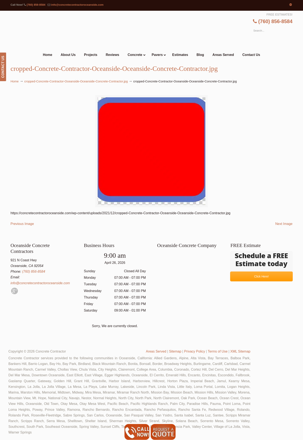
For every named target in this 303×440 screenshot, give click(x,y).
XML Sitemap (240, 351)
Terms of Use (217, 351)
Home (15, 81)
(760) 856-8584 (36, 4)
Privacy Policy (194, 351)
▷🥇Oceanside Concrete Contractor (160, 31)
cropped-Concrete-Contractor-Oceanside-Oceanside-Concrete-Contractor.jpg (76, 81)
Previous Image (22, 224)
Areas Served (156, 351)
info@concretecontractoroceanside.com (77, 4)
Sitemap (175, 351)
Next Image (283, 224)
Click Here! (261, 276)
